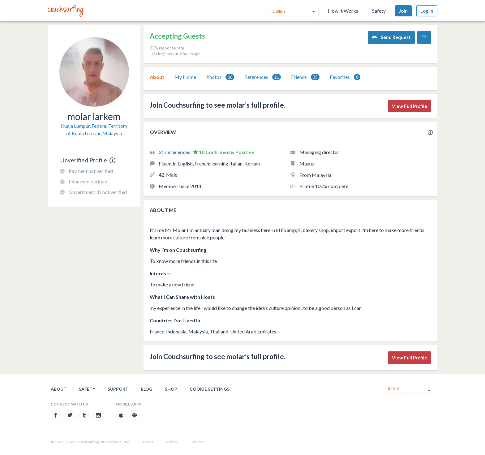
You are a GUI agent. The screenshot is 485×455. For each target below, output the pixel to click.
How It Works (343, 11)
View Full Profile (409, 106)
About (157, 77)
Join (403, 11)
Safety (379, 11)
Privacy (172, 442)
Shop (171, 389)
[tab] (157, 77)
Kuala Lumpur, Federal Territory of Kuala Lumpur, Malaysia (94, 129)
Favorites (345, 77)
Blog (146, 389)
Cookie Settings (210, 389)
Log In (426, 11)
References (262, 77)
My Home (185, 77)
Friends (305, 77)
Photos (220, 77)
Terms (147, 442)
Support (118, 389)
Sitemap (197, 442)
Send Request (391, 37)
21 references (175, 152)
